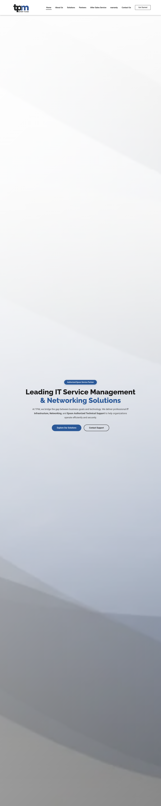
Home (48, 7)
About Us (59, 7)
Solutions (71, 7)
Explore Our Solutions (66, 428)
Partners (82, 7)
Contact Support (96, 428)
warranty (114, 7)
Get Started (142, 7)
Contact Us (126, 7)
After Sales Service (98, 7)
